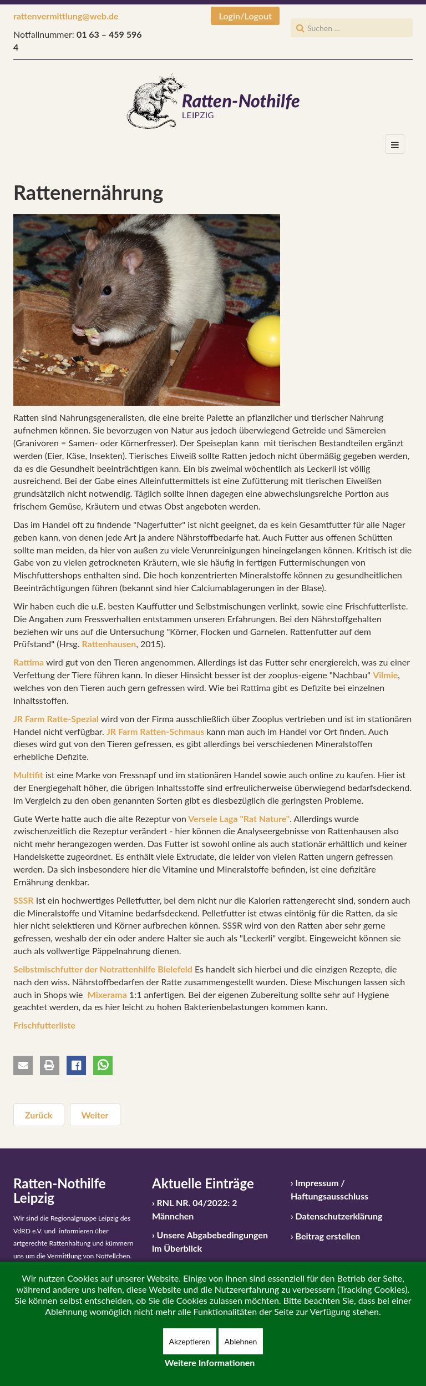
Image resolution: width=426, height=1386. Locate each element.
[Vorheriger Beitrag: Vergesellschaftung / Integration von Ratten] (38, 1114)
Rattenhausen (109, 643)
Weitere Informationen (210, 1362)
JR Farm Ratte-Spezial (56, 718)
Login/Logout (245, 16)
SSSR (23, 900)
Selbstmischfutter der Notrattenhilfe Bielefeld (102, 969)
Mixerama (107, 994)
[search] (352, 27)
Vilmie (385, 674)
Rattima (28, 662)
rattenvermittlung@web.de (66, 16)
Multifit (28, 774)
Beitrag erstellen (328, 1236)
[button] (23, 1065)
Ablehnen (241, 1341)
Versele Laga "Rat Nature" (238, 818)
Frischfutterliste (44, 1025)
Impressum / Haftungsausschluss (329, 1189)
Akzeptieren (189, 1341)
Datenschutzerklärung (339, 1216)
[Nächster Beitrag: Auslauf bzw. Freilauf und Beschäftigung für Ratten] (95, 1114)
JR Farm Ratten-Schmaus (155, 731)
